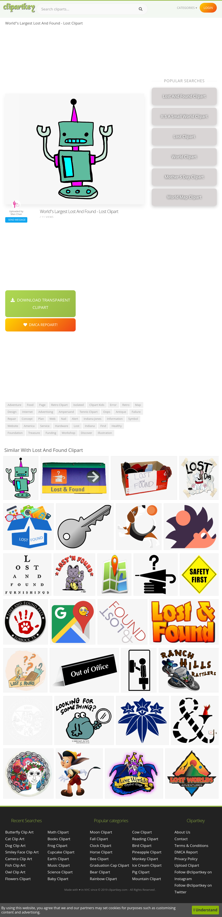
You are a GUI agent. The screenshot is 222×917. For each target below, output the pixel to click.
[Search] (140, 9)
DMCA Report (186, 852)
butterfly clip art (19, 832)
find (103, 426)
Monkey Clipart (145, 858)
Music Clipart (58, 865)
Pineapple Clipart (147, 852)
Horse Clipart (101, 852)
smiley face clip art (22, 852)
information (115, 419)
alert (75, 419)
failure (136, 412)
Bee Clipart (99, 858)
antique (121, 412)
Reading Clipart (145, 838)
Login (208, 8)
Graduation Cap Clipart (109, 865)
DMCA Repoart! (40, 324)
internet (27, 412)
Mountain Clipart (146, 878)
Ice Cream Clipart (147, 865)
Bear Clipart (100, 871)
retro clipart (59, 405)
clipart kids (96, 405)
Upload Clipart (187, 865)
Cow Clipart (142, 832)
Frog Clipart (57, 845)
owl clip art (15, 871)
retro (125, 405)
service (44, 426)
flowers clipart (18, 878)
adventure (14, 405)
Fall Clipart (99, 838)
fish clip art (15, 865)
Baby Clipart (57, 878)
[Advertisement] (74, 61)
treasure (34, 433)
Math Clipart (58, 832)
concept (27, 419)
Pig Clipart (141, 871)
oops (106, 412)
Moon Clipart (101, 832)
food (30, 405)
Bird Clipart (142, 845)
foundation (15, 433)
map (138, 405)
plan (41, 419)
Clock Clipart (100, 845)
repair (12, 419)
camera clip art (18, 858)
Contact (181, 838)
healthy (117, 426)
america (29, 426)
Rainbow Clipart (103, 878)
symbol (133, 419)
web (53, 419)
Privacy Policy (186, 858)
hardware (61, 426)
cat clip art (14, 838)
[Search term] (92, 9)
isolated (78, 405)
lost (76, 426)
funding (51, 433)
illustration (105, 433)
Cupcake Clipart (60, 852)
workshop (68, 433)
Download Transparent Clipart (40, 303)
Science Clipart (60, 871)
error (113, 405)
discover (86, 433)
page (42, 405)
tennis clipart (89, 412)
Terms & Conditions (191, 845)
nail (63, 419)
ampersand (66, 412)
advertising (45, 412)
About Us (182, 832)
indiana (90, 426)
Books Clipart (58, 838)
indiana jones (92, 419)
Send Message (16, 219)
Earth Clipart (58, 858)
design (12, 412)
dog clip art (15, 845)
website (13, 426)
